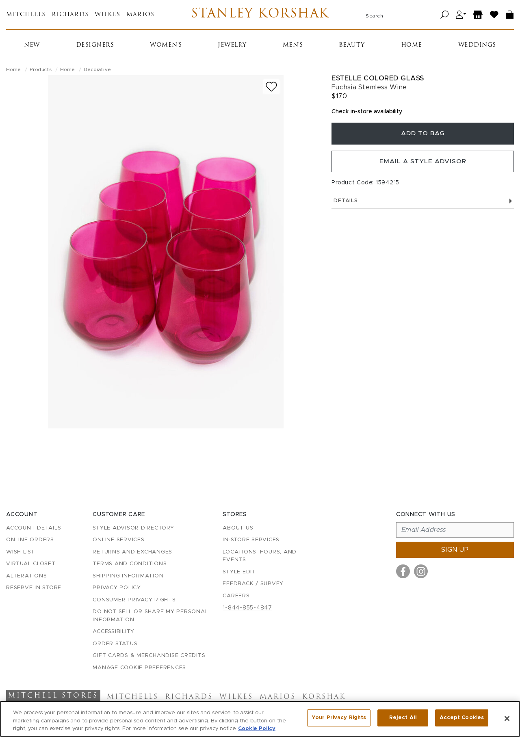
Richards (70, 15)
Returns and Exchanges (132, 552)
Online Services (118, 539)
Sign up (455, 550)
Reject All (403, 718)
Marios (140, 15)
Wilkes (107, 15)
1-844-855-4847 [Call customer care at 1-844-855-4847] (247, 608)
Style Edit (239, 572)
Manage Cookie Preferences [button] (139, 667)
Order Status (115, 643)
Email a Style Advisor (422, 164)
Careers (236, 596)
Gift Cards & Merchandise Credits (149, 655)
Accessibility (113, 631)
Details (423, 204)
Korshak (324, 697)
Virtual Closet (31, 563)
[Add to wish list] (271, 86)
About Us (238, 528)
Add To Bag (423, 134)
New (32, 45)
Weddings (477, 45)
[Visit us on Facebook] (403, 571)
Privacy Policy (117, 587)
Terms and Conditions (130, 563)
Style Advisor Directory (133, 528)
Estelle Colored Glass (378, 78)
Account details (33, 528)
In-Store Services (251, 539)
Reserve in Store (33, 587)
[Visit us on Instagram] (421, 571)
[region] (260, 719)
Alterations (26, 576)
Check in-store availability (367, 112)
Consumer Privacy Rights (134, 600)
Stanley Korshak (260, 14)
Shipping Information (128, 576)
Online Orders (30, 539)
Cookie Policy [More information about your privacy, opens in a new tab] (256, 728)
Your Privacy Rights (339, 718)
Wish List (20, 552)
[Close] (507, 718)
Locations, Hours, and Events (260, 556)
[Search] (444, 15)
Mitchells (26, 15)
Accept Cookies (462, 718)
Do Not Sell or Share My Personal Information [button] (150, 615)
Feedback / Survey (253, 583)
